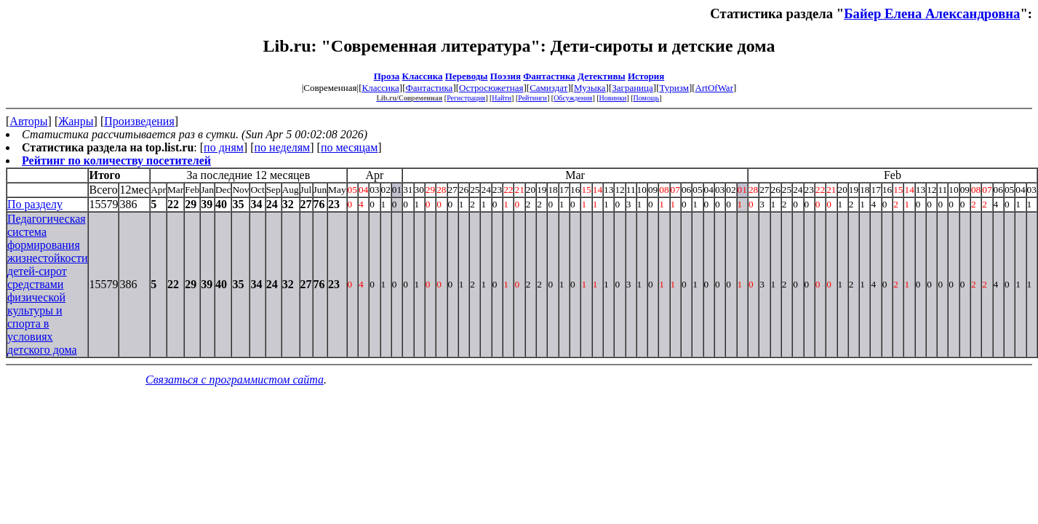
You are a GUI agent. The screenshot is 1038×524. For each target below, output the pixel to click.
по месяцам (349, 147)
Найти (501, 98)
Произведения (139, 121)
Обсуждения (573, 98)
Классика (422, 76)
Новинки (613, 98)
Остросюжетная (491, 87)
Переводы (466, 76)
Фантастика (549, 76)
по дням (224, 147)
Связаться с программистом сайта (234, 379)
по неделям (283, 147)
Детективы (602, 76)
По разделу (35, 204)
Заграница (632, 87)
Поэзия (505, 76)
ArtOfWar (714, 87)
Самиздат (548, 87)
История (646, 76)
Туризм (673, 87)
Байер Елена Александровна (932, 13)
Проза (387, 76)
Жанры (75, 121)
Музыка (590, 87)
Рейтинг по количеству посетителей (116, 160)
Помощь (647, 98)
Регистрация (466, 98)
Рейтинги (532, 98)
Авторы (28, 121)
